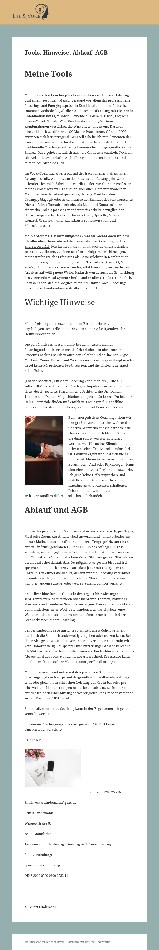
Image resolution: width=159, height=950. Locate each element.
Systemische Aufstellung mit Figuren (100, 110)
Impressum (103, 942)
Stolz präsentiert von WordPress (45, 942)
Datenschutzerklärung (80, 942)
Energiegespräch (37, 246)
